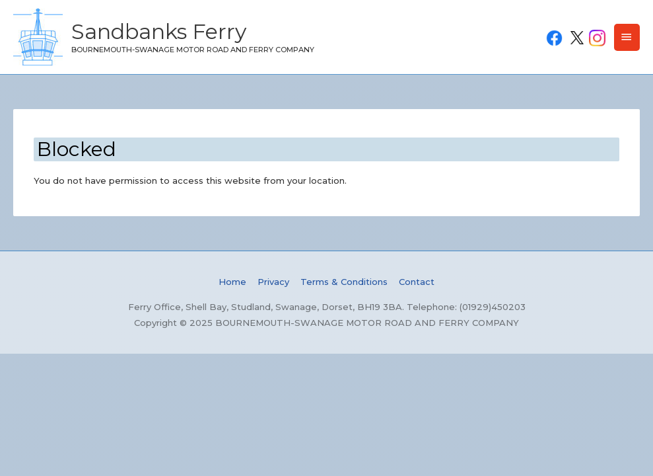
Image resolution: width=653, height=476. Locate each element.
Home (232, 281)
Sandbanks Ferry (158, 31)
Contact (416, 281)
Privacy (273, 281)
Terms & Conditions (344, 281)
